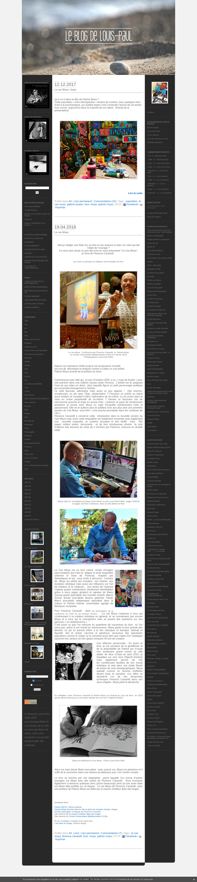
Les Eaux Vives (153, 607)
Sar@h (149, 699)
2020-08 (27, 512)
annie (150, 163)
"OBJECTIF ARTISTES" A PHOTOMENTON (34, 282)
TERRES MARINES (32, 296)
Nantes (27, 413)
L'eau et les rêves (153, 131)
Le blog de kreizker (154, 575)
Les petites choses (154, 614)
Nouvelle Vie (29, 421)
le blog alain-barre (154, 319)
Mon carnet (151, 655)
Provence (28, 447)
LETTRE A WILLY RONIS (34, 304)
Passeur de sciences (155, 681)
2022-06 (27, 497)
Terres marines (30, 585)
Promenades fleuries (32, 443)
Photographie (29, 432)
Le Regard (151, 603)
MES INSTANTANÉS (155, 369)
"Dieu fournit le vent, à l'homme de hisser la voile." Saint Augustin (159, 231)
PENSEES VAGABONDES (157, 684)
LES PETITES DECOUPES (157, 618)
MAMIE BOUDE (153, 636)
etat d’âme (151, 508)
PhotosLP (28, 219)
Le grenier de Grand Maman (157, 586)
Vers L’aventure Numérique (157, 729)
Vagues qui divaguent (155, 722)
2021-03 (27, 505)
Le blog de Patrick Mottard (157, 332)
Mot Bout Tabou (153, 376)
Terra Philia (151, 710)
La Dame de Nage (154, 306)
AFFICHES (28, 604)
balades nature (152, 462)
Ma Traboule (152, 629)
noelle (150, 159)
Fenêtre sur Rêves (154, 280)
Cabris (26, 662)
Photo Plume (152, 688)
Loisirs (26, 391)
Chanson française (154, 481)
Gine (149, 176)
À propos (150, 112)
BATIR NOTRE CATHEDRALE (35, 287)
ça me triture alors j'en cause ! (158, 470)
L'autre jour (151, 538)
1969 (26, 321)
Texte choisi (28, 454)
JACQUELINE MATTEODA (157, 534)
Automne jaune (153, 127)
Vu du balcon (152, 430)
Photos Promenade (154, 692)
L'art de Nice (152, 295)
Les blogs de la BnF (154, 345)
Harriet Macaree (153, 523)
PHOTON (150, 397)
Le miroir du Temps (154, 590)
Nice (26, 417)
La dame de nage (153, 555)
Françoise (151, 171)
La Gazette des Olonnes (156, 310)
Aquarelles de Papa (31, 643)
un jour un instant (30, 458)
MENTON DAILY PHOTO (156, 644)
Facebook (131, 204)
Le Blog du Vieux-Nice (155, 579)
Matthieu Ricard (153, 365)
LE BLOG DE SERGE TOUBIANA (155, 337)
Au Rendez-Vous (153, 458)
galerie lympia (75, 204)
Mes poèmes (29, 395)
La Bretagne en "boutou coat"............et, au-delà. (156, 550)
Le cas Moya (61, 232)
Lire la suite (135, 193)
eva (149, 156)
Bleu (26, 332)
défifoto (27, 361)
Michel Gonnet (152, 651)
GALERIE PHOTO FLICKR (34, 249)
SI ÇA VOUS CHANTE (155, 703)
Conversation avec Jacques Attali (159, 258)
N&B (26, 410)
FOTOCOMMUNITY (32, 246)
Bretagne (27, 343)
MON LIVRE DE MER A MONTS (36, 399)
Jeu (25, 380)
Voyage (27, 462)
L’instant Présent (30, 210)
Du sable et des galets (155, 273)
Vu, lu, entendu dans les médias (36, 465)
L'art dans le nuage (63, 823)
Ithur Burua (151, 531)
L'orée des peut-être (154, 546)
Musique (27, 406)
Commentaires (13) (105, 201)
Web (26, 469)
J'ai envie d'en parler (155, 288)
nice (86, 204)
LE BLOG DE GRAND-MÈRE (158, 571)
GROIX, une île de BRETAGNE (159, 520)
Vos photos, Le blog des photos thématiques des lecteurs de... (159, 737)
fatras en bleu (152, 516)
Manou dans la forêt (154, 362)
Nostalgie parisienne (155, 142)
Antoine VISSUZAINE (155, 236)
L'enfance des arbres (155, 299)
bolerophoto (151, 466)
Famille (27, 365)
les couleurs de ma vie (155, 349)
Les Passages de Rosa (156, 610)
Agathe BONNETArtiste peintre (158, 447)
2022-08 (27, 490)
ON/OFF (150, 677)
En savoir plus (147, 879)
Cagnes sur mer (30, 347)
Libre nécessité (153, 621)
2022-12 (27, 482)
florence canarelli (72, 836)
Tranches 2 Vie (152, 714)
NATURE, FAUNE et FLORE (158, 659)
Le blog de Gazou (154, 568)
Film (26, 369)
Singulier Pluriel (153, 419)
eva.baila (150, 276)
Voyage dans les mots (155, 742)
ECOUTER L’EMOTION (156, 505)
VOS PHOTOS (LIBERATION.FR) (31, 267)
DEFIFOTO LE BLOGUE (33, 238)
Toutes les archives (31, 519)
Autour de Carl (152, 243)
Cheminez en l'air (153, 254)
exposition (131, 201)
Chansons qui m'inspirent (33, 354)
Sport (26, 450)
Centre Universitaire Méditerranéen (85, 816)
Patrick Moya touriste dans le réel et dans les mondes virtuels (159, 392)
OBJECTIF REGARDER (156, 670)
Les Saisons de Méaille (33, 384)
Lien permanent (83, 201)
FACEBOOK (29, 242)
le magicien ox (152, 341)
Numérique (28, 424)
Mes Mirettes (152, 647)
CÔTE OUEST (152, 490)
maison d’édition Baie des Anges (86, 814)
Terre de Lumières (154, 217)
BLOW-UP (151, 247)
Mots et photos (30, 402)
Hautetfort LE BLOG (154, 527)
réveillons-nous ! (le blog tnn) (158, 412)
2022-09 (27, 486)
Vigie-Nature (152, 426)
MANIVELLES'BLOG (155, 640)
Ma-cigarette (152, 633)
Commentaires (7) (111, 833)
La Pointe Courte (30, 548)
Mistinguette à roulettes (156, 373)
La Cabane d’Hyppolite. (33, 567)
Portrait (27, 439)
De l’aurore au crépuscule (156, 494)
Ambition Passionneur (155, 455)
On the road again (154, 388)
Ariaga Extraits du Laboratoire (158, 239)
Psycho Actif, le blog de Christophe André (156, 407)
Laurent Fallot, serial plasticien (158, 564)
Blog (26, 336)
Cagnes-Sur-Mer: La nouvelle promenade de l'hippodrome (35, 623)
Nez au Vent (151, 662)
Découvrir (28, 358)
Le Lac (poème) (153, 135)
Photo (26, 428)
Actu (26, 324)
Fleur (26, 373)
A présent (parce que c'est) (157, 444)
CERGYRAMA (152, 477)
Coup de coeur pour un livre (157, 139)
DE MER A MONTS (31, 307)
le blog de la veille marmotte (157, 328)
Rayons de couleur (154, 696)
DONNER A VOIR (154, 269)
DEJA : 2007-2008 (154, 265)
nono (149, 384)
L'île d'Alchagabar (154, 542)
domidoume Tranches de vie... (158, 497)
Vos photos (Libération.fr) (156, 733)
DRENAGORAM (153, 501)
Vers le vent (151, 725)
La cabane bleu (153, 302)
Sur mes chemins (153, 707)
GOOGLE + (28, 253)
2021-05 (27, 501)
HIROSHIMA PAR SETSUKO (35, 300)
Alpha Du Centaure (154, 451)
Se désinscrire (37, 685)
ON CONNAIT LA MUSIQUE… (158, 673)
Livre (26, 387)
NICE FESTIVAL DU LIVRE (157, 380)
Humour (27, 376)
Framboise (152, 183)
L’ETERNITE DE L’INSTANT (157, 625)
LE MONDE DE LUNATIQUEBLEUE (154, 595)
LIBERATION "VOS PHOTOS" (35, 257)
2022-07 (27, 493)
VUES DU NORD (153, 746)
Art (25, 328)
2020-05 (27, 516)
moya (93, 204)
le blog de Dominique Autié (157, 213)
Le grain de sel (152, 583)
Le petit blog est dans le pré (157, 599)
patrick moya (105, 204)
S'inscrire (37, 681)
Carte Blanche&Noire (32, 206)
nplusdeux (151, 666)
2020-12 (27, 508)
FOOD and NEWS (154, 284)
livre (85, 836)
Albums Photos (31, 529)
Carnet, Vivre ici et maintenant (35, 350)
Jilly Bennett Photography (156, 291)
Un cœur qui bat (153, 718)
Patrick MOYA (60, 807)
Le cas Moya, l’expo (65, 89)
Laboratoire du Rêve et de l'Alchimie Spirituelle (157, 314)
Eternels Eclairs (153, 512)
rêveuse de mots (153, 415)
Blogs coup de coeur (32, 339)
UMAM (149, 423)
